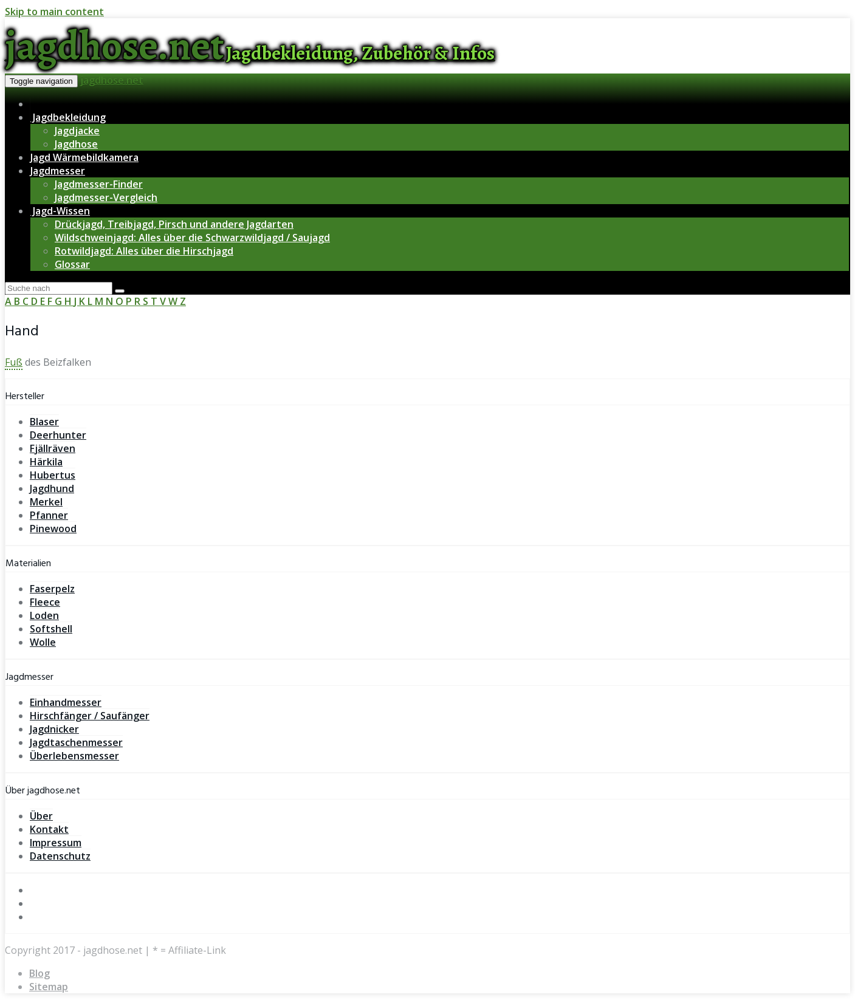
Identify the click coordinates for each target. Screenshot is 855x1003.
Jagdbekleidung (68, 117)
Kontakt (49, 829)
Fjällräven (52, 448)
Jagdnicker (54, 729)
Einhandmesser (65, 702)
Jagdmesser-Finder (99, 184)
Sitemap (48, 986)
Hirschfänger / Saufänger (89, 715)
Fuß (13, 362)
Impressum (55, 842)
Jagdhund (52, 488)
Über (41, 816)
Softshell (51, 628)
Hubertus (52, 475)
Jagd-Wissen (60, 210)
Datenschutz (60, 856)
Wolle (43, 642)
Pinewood (53, 528)
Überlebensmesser (74, 755)
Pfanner (49, 515)
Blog (39, 973)
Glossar (72, 264)
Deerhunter (58, 435)
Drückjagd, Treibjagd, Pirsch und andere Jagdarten (174, 224)
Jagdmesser (57, 170)
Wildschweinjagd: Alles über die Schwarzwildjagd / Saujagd (192, 237)
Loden (44, 615)
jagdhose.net (111, 80)
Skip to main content (54, 11)
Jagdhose (76, 144)
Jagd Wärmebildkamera (84, 157)
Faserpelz (52, 588)
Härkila (46, 461)
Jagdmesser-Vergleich (106, 197)
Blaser (44, 421)
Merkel (46, 501)
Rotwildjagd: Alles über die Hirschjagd (144, 251)
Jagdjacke (77, 130)
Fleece (45, 602)
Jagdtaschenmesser (76, 742)
